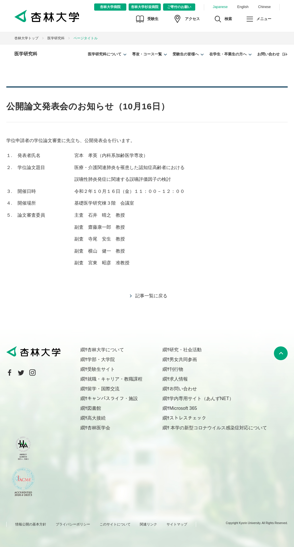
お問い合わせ (268, 54)
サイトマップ (177, 524)
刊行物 (176, 369)
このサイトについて (115, 524)
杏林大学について (105, 349)
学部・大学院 (101, 359)
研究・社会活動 (185, 349)
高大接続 (96, 418)
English (242, 7)
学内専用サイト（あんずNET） (201, 398)
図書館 (94, 408)
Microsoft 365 (183, 408)
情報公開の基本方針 (30, 524)
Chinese (264, 7)
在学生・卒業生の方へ (228, 54)
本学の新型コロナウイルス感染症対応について (218, 427)
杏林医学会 (98, 427)
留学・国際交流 (103, 388)
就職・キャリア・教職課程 (114, 379)
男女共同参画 (183, 359)
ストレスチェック (187, 418)
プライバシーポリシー (73, 524)
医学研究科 (56, 38)
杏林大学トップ (26, 38)
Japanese (220, 7)
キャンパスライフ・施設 (112, 398)
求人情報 (178, 379)
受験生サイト (101, 369)
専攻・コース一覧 (147, 54)
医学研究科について (104, 54)
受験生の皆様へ (186, 54)
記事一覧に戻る (151, 295)
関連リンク (148, 524)
